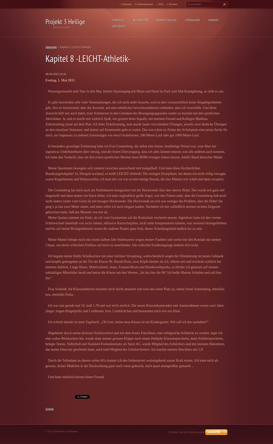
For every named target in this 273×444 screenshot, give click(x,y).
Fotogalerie (192, 20)
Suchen (224, 4)
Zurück (50, 408)
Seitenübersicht (145, 4)
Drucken (173, 4)
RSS (161, 4)
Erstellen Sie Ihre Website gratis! (186, 432)
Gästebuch (118, 26)
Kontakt (214, 20)
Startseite (118, 20)
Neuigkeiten (140, 20)
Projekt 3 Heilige (166, 20)
